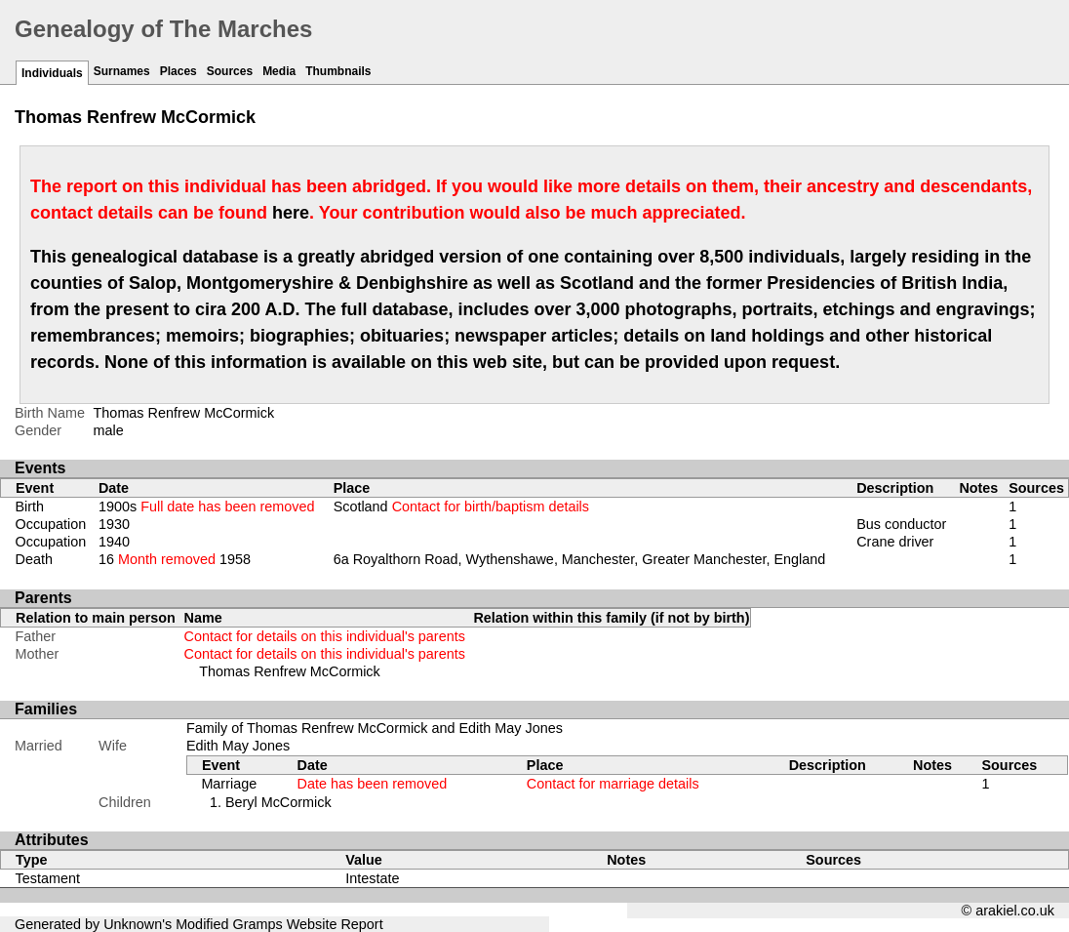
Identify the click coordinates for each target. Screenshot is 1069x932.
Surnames (122, 71)
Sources (230, 71)
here (290, 213)
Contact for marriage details (613, 783)
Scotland (461, 506)
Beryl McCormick (278, 802)
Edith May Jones (238, 745)
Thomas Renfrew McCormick (289, 671)
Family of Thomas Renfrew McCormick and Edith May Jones (374, 728)
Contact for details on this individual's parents (324, 636)
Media (279, 71)
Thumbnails (338, 71)
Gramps (258, 924)
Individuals (52, 73)
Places (178, 71)
